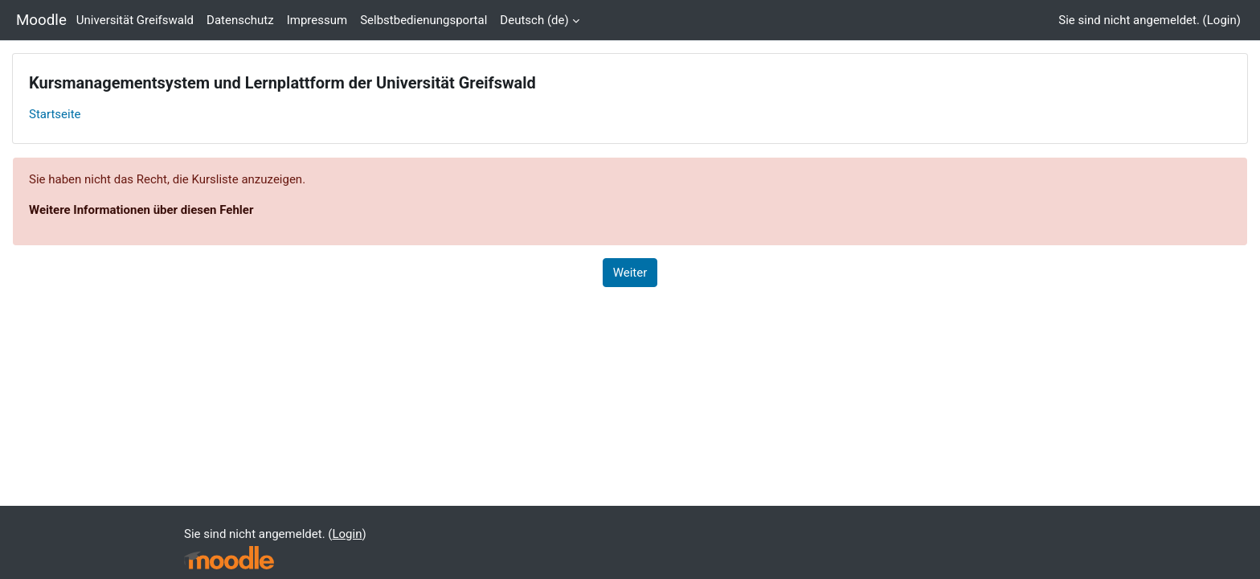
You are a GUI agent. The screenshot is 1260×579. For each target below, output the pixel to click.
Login (1222, 20)
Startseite (55, 114)
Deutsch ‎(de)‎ (534, 20)
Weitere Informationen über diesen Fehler (141, 210)
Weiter (630, 272)
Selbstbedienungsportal (423, 20)
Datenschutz (240, 20)
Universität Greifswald (135, 20)
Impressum (317, 20)
